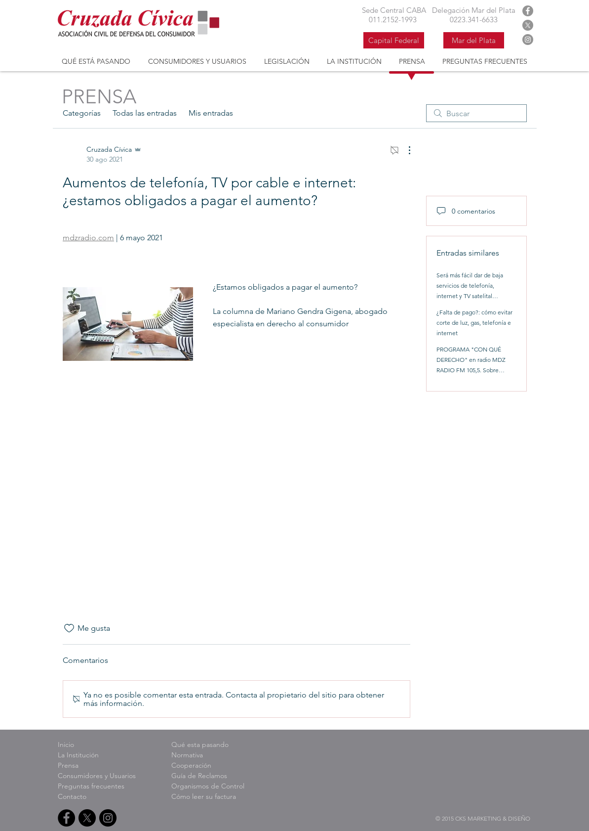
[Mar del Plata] (473, 40)
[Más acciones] (404, 150)
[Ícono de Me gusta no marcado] (69, 628)
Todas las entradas (145, 113)
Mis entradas (211, 113)
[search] (476, 113)
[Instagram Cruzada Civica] (527, 39)
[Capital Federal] (393, 40)
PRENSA (99, 96)
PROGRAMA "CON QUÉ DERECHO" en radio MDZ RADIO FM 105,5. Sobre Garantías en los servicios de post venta (473, 370)
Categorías (82, 113)
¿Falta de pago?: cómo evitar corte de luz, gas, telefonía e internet (474, 322)
